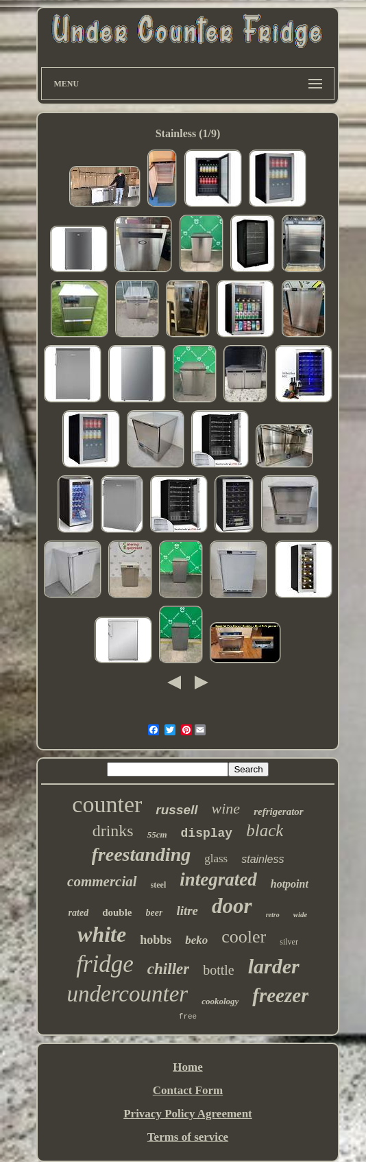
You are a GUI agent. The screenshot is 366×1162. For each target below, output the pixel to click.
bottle (218, 969)
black (264, 830)
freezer (280, 995)
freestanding (141, 854)
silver (289, 942)
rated (79, 913)
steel (159, 885)
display (207, 833)
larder (274, 966)
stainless (262, 859)
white (101, 934)
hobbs (155, 940)
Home (187, 1067)
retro (273, 914)
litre (187, 910)
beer (154, 913)
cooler (243, 937)
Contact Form (188, 1090)
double (117, 912)
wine (226, 808)
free (188, 1016)
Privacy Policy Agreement (187, 1113)
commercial (101, 881)
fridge (105, 964)
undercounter (127, 994)
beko (196, 940)
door (232, 906)
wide (300, 914)
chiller (168, 968)
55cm (157, 834)
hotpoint (289, 884)
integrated (218, 879)
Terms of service (187, 1136)
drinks (113, 831)
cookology (220, 1001)
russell (176, 810)
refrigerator (279, 811)
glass (216, 858)
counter (107, 804)
